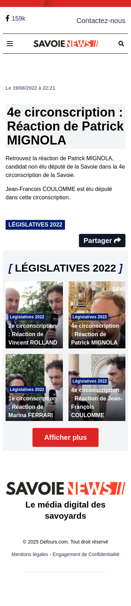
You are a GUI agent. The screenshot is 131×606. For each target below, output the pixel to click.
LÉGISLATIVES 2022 (35, 225)
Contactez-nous (101, 20)
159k (18, 18)
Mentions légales (30, 554)
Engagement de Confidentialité (86, 554)
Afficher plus (65, 437)
